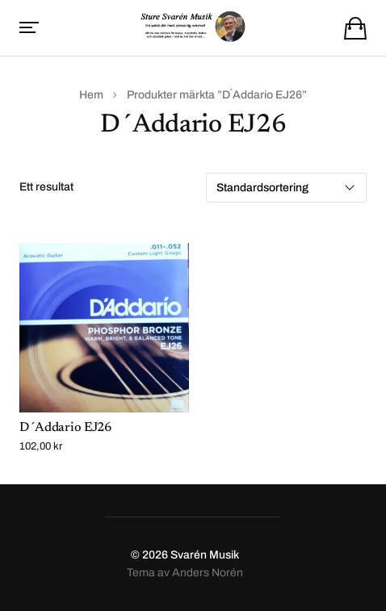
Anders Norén (207, 573)
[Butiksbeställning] (286, 188)
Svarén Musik (204, 555)
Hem (91, 95)
